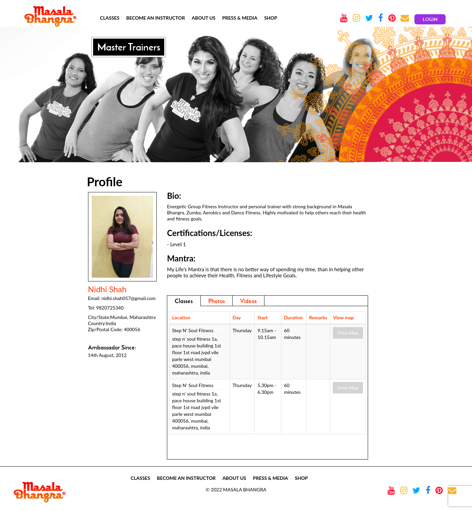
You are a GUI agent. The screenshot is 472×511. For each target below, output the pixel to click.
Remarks (318, 317)
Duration (293, 317)
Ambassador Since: (112, 347)
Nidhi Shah (107, 289)
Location (181, 317)
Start (262, 317)
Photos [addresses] (216, 301)
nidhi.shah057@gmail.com (129, 298)
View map (343, 317)
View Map (347, 333)
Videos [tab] (248, 301)
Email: (94, 298)
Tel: (91, 308)
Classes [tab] (184, 301)
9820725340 (110, 308)
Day (237, 317)
